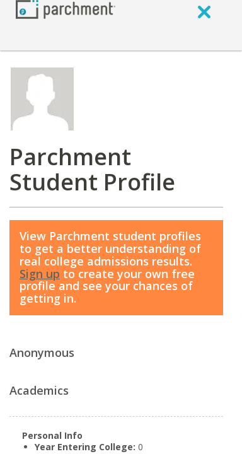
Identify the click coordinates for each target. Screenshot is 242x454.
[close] (204, 11)
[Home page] (65, 9)
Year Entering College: (85, 447)
